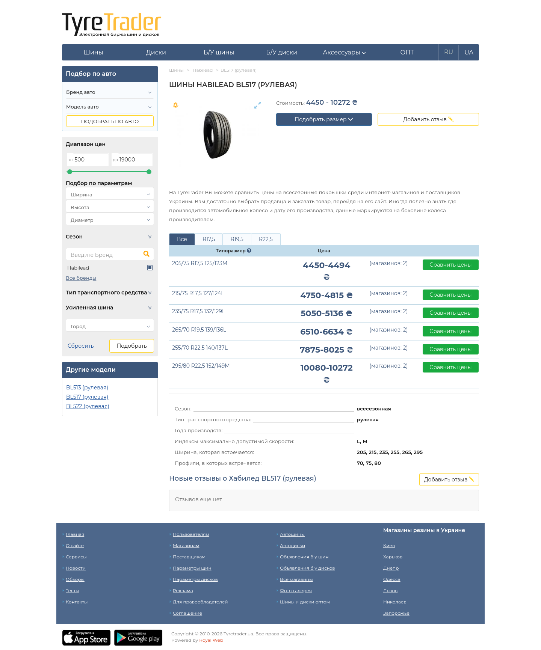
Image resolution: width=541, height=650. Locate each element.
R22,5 (266, 239)
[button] (344, 52)
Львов (390, 590)
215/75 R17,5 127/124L (198, 293)
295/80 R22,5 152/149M (201, 365)
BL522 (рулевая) (87, 406)
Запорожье (396, 613)
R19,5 (236, 239)
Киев (389, 545)
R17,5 (208, 239)
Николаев (395, 602)
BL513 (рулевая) (87, 387)
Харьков (392, 557)
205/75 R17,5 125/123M (199, 263)
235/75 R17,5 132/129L (198, 311)
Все (182, 239)
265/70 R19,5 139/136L (199, 329)
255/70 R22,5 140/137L (200, 347)
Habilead (78, 268)
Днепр (391, 568)
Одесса (391, 579)
